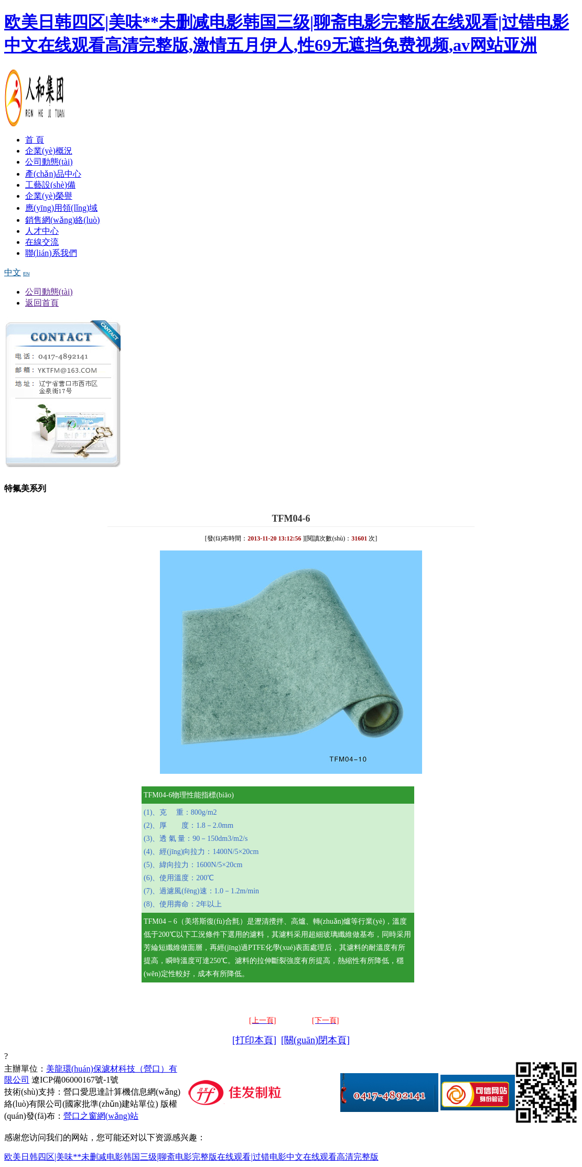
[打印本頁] (254, 1040)
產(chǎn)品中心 (53, 173)
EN (26, 273)
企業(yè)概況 (48, 150)
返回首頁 (42, 302)
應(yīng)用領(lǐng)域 (61, 207)
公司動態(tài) (49, 161)
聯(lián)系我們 (51, 252)
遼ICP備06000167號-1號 (74, 1079)
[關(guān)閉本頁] (315, 1040)
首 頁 (34, 139)
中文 (12, 272)
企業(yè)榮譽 (48, 195)
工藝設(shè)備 (50, 184)
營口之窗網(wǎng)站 (100, 1115)
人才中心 (42, 230)
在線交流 (42, 241)
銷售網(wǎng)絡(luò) (62, 219)
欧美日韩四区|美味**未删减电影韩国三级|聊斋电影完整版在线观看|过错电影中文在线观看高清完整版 (191, 1156)
